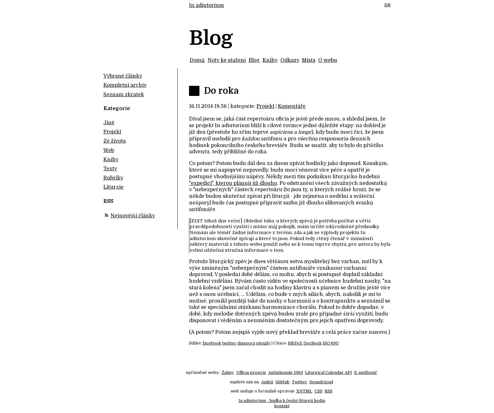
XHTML (304, 391)
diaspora (246, 343)
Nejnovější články (133, 216)
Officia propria (251, 372)
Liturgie (113, 187)
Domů (197, 60)
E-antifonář (365, 372)
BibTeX (295, 343)
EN (387, 5)
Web (108, 150)
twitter (229, 343)
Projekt (265, 106)
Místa (308, 60)
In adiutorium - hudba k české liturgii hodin (281, 400)
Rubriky (113, 178)
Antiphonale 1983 (285, 372)
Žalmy (227, 372)
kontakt (282, 406)
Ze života (114, 141)
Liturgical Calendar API (328, 372)
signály (263, 343)
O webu (327, 60)
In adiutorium (206, 5)
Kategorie (116, 108)
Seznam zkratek (123, 94)
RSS (328, 391)
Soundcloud (321, 382)
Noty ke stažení (227, 60)
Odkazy (289, 60)
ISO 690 (331, 343)
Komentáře (292, 106)
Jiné (108, 123)
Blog (254, 60)
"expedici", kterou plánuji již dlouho (233, 183)
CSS (318, 391)
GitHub (282, 382)
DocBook (312, 343)
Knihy (270, 60)
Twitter (299, 382)
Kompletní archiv (124, 85)
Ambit (267, 382)
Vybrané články (122, 76)
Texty (110, 169)
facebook (212, 343)
